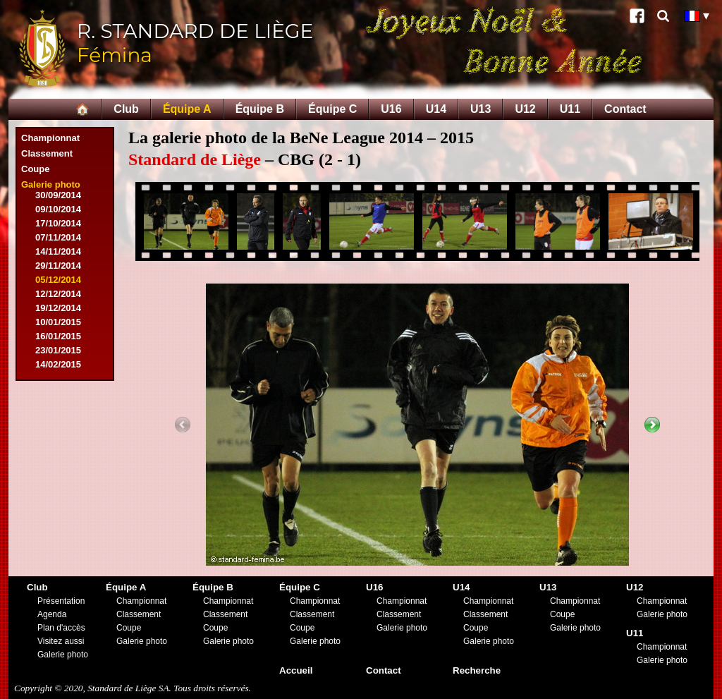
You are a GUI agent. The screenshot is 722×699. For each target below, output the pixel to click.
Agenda (51, 614)
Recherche (477, 670)
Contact (625, 109)
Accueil (295, 670)
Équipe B (259, 109)
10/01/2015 (58, 322)
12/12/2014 (58, 293)
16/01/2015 (58, 336)
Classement (47, 153)
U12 (525, 109)
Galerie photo (50, 184)
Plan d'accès (61, 628)
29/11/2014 (58, 265)
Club (126, 109)
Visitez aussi (60, 641)
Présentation (61, 601)
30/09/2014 (58, 195)
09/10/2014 (58, 209)
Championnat (50, 138)
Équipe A (187, 109)
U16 (391, 109)
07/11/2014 (58, 237)
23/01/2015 (58, 350)
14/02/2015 (58, 364)
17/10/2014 (58, 223)
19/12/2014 (58, 308)
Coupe (35, 169)
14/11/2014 (58, 251)
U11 (570, 109)
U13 (480, 109)
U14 (436, 109)
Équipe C (332, 109)
